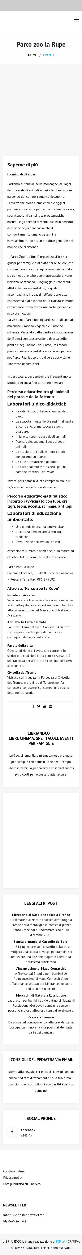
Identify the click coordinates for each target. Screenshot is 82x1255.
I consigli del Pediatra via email (41, 1059)
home (32, 55)
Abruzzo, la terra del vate (26, 622)
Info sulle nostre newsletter (23, 1215)
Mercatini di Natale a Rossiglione (41, 995)
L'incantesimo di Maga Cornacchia (41, 968)
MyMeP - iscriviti (14, 1221)
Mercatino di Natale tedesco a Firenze (41, 915)
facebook (28, 1130)
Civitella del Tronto (21, 672)
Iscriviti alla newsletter (23, 1071)
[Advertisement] (41, 107)
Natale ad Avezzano (22, 595)
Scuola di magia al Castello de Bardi (41, 941)
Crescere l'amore (41, 1017)
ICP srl (60, 1241)
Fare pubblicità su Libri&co (22, 1184)
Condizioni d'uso (14, 1171)
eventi (48, 55)
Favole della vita (20, 645)
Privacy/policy (12, 1177)
